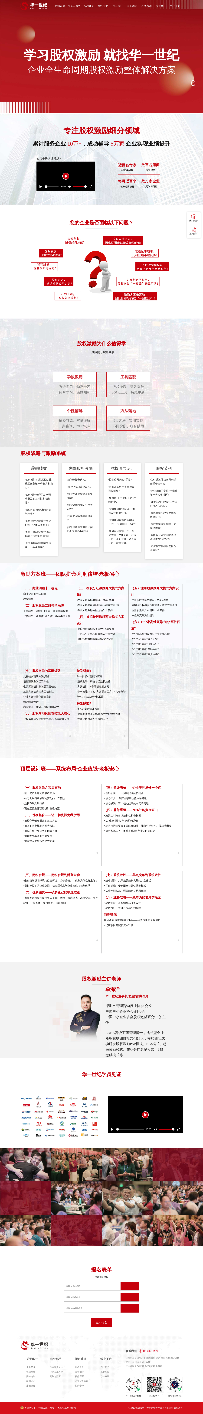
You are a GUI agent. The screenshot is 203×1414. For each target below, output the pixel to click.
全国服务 (30, 1385)
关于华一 (161, 6)
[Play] (65, 176)
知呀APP (104, 1367)
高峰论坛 (30, 1376)
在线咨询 (146, 6)
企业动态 (132, 6)
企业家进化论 (56, 1367)
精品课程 (79, 1376)
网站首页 (60, 6)
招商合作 (79, 1385)
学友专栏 (103, 6)
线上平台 (175, 6)
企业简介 (30, 1367)
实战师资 (89, 6)
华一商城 (104, 1376)
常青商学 (79, 1371)
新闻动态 (30, 1381)
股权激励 (79, 1367)
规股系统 (104, 1371)
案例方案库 (55, 1376)
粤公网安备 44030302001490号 (39, 1408)
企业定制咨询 (81, 1381)
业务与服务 (74, 6)
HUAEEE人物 (56, 1371)
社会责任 (118, 6)
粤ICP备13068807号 (66, 1408)
